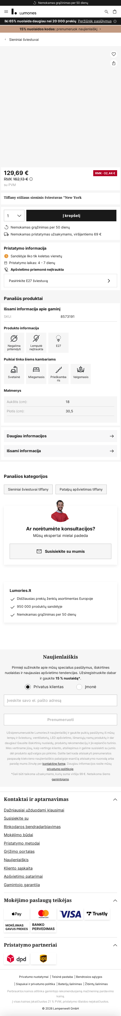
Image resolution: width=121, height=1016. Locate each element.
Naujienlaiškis (16, 859)
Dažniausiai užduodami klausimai (34, 810)
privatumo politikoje (60, 769)
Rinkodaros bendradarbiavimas (32, 826)
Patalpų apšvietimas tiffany (81, 489)
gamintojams (60, 779)
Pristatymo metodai (22, 843)
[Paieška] (106, 11)
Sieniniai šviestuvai (24, 39)
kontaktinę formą (54, 764)
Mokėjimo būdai (18, 834)
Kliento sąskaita (18, 868)
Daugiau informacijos (27, 435)
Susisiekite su (16, 818)
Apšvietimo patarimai (23, 876)
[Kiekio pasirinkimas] (14, 215)
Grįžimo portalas (19, 851)
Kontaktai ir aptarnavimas (36, 799)
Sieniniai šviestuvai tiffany (28, 489)
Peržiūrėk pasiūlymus (95, 21)
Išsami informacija (24, 450)
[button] (113, 54)
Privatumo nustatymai (34, 977)
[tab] (60, 842)
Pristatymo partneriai (30, 945)
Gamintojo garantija (22, 884)
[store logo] (27, 11)
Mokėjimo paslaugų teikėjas (38, 900)
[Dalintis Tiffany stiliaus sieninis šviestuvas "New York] (113, 63)
